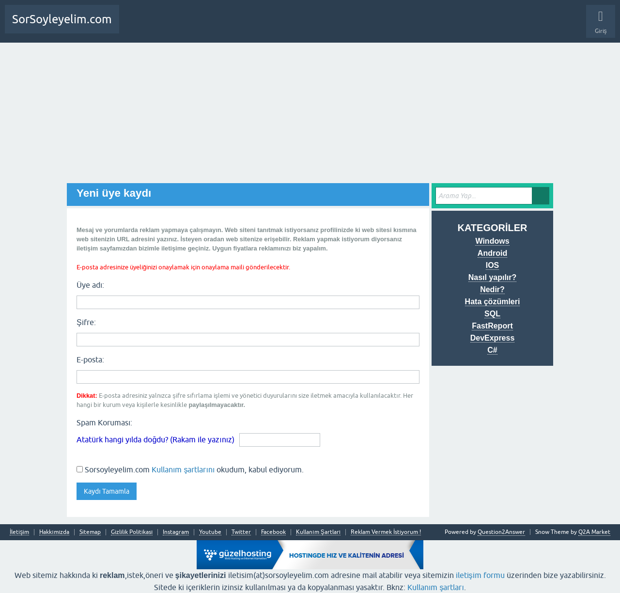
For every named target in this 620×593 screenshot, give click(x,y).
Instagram (176, 532)
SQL (492, 314)
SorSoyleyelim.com (62, 19)
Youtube (210, 532)
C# (492, 350)
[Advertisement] (310, 115)
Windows (492, 241)
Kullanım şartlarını (183, 469)
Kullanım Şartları (318, 532)
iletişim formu (480, 575)
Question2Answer (501, 532)
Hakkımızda (54, 532)
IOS (492, 265)
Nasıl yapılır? (492, 277)
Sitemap (90, 532)
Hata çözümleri (492, 301)
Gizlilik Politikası (132, 532)
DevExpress (492, 338)
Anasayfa (137, 27)
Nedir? (492, 289)
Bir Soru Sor (174, 27)
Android (492, 253)
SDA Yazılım (239, 27)
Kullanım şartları (435, 587)
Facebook (273, 532)
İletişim (19, 532)
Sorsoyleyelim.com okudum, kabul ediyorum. (190, 469)
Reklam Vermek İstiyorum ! (386, 532)
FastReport (492, 326)
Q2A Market (594, 532)
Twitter (241, 532)
